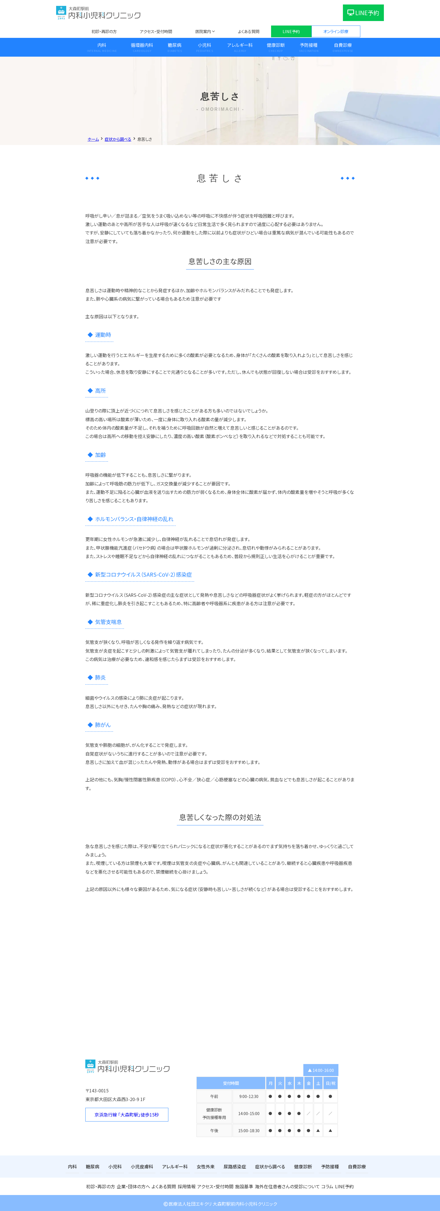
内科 (101, 45)
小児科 (204, 45)
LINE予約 (363, 12)
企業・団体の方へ (132, 1185)
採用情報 (186, 1185)
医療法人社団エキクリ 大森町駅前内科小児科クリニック (220, 1202)
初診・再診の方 (104, 31)
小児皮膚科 (136, 1166)
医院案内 (203, 31)
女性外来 (194, 1166)
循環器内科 (142, 45)
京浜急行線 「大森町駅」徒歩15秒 (127, 1114)
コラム (324, 1185)
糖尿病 (174, 45)
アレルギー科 (240, 45)
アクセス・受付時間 (156, 31)
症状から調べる (252, 1166)
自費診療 (343, 45)
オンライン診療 (335, 31)
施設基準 (245, 1185)
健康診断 (276, 45)
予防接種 (309, 45)
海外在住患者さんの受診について (286, 1185)
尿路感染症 (220, 1166)
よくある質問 (248, 31)
